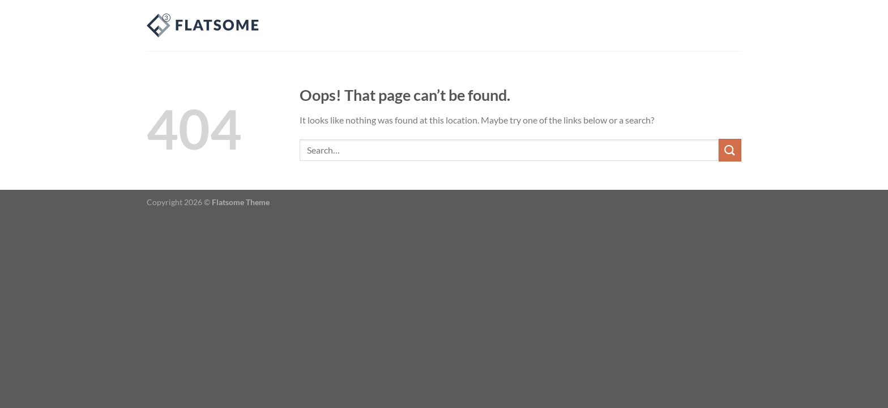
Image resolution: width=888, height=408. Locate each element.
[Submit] (730, 150)
